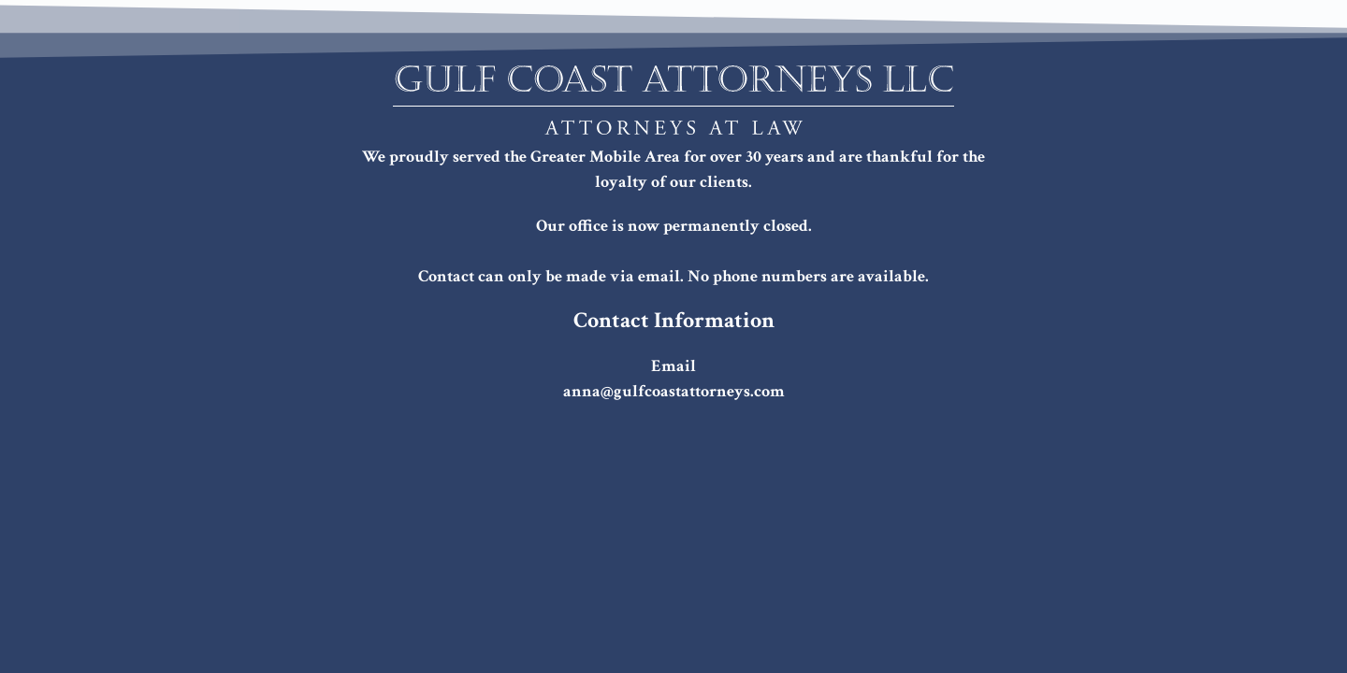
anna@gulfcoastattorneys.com (674, 391)
